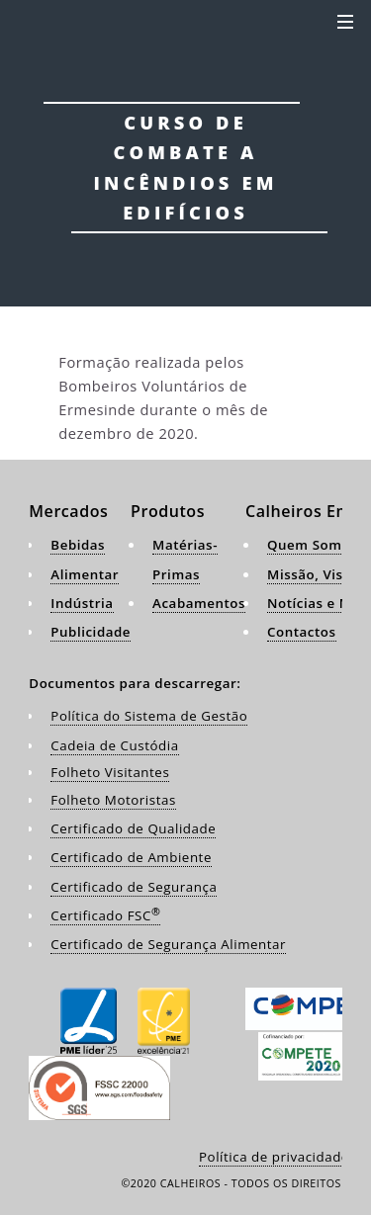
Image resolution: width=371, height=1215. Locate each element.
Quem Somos (312, 545)
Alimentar (84, 574)
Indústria (81, 603)
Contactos (301, 632)
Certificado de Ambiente (131, 857)
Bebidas (77, 545)
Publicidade (90, 632)
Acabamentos (198, 603)
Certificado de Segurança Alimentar (168, 944)
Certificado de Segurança (133, 887)
